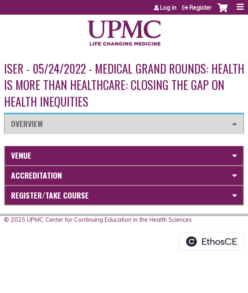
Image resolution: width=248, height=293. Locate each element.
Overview (27, 123)
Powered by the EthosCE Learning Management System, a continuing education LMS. (211, 241)
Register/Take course (50, 195)
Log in (168, 8)
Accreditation (36, 175)
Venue (21, 155)
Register (200, 8)
